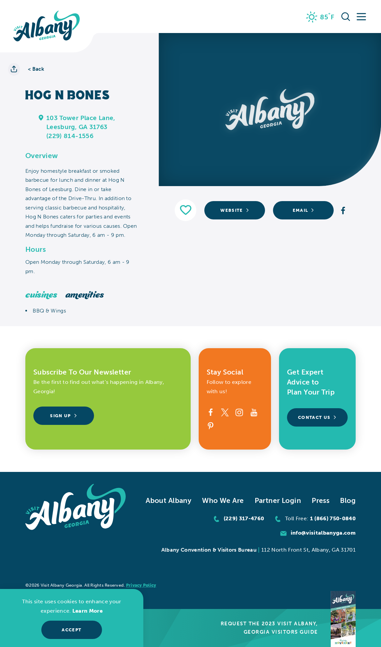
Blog (348, 500)
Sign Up (63, 415)
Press (320, 500)
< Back (36, 69)
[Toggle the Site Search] (345, 16)
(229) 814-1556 (69, 136)
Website (234, 210)
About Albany (168, 500)
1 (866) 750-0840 (333, 518)
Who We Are (223, 500)
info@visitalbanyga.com (323, 533)
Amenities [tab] (84, 294)
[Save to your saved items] (185, 210)
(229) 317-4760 (244, 518)
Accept (71, 629)
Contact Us (317, 417)
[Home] (46, 26)
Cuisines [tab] (41, 294)
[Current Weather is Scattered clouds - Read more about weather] (320, 17)
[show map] (41, 117)
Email (303, 210)
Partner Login (278, 500)
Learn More (87, 611)
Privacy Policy (141, 585)
